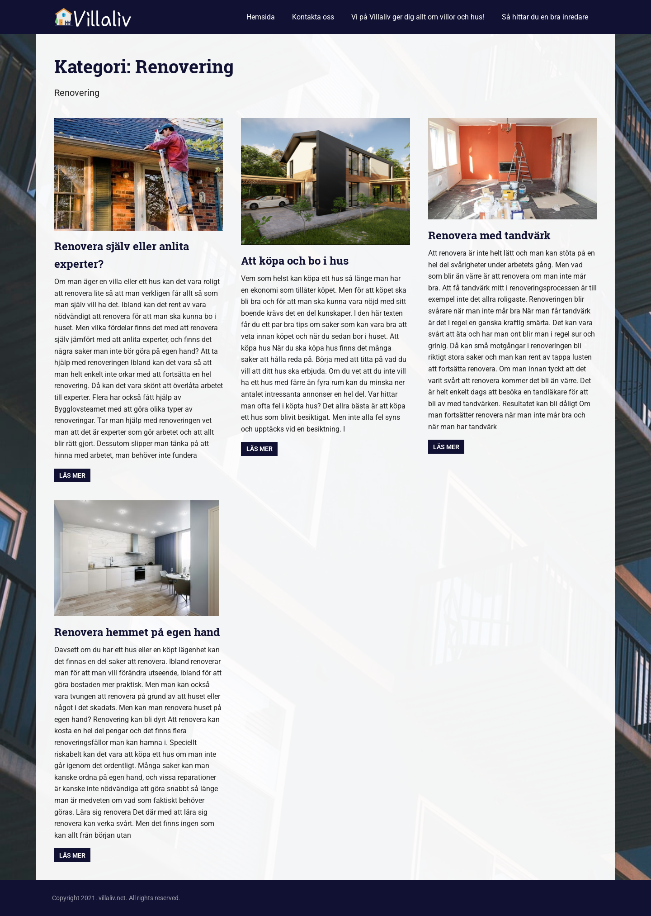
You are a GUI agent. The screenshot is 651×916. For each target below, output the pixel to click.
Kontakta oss (313, 17)
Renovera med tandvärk (489, 235)
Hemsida (260, 17)
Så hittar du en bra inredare (545, 17)
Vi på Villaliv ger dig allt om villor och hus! (417, 17)
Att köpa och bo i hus (295, 260)
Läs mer (72, 475)
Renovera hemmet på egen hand (137, 632)
